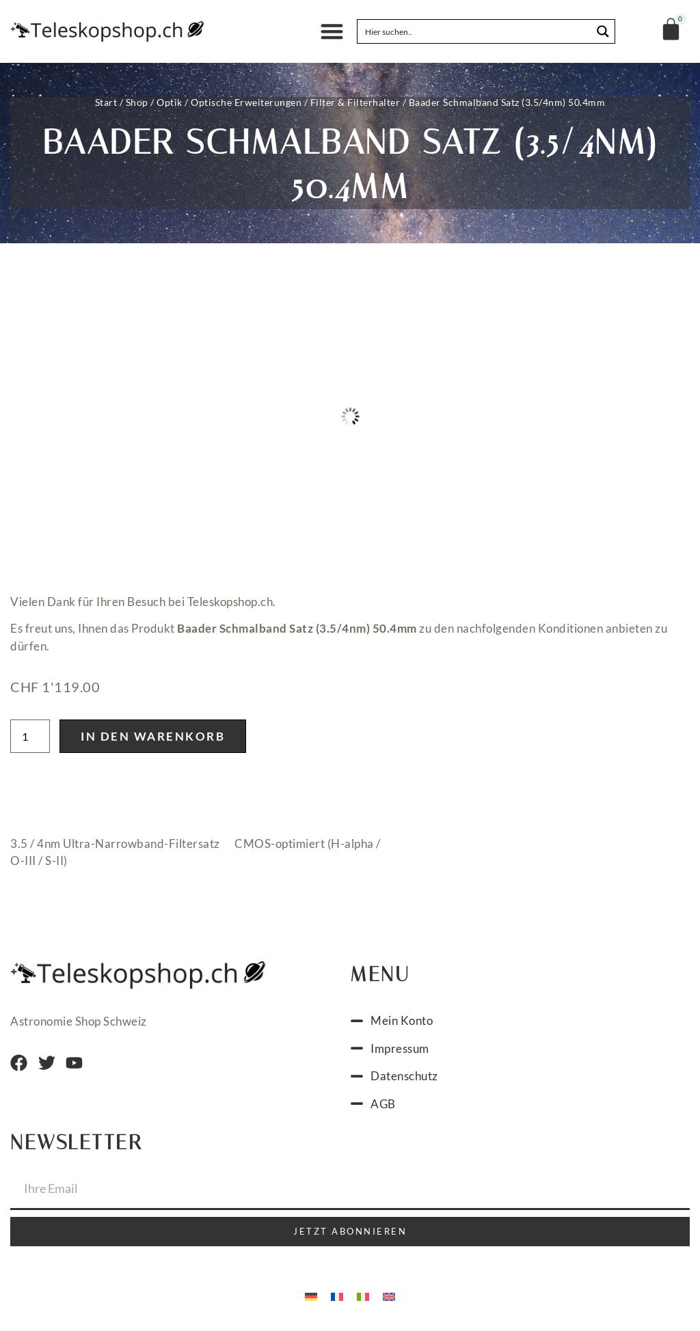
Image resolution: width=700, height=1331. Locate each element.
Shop (137, 102)
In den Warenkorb (153, 736)
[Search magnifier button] (603, 31)
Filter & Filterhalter (355, 102)
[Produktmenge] (30, 736)
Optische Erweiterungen (246, 102)
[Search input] (475, 31)
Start (106, 102)
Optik (170, 102)
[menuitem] (311, 1295)
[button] (332, 32)
